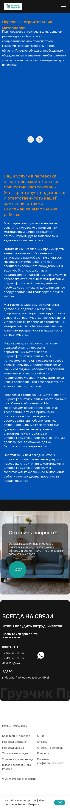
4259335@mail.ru (12, 663)
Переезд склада (13, 747)
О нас (40, 735)
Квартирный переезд (16, 735)
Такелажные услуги (15, 753)
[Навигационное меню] (63, 6)
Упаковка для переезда (17, 759)
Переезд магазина (14, 741)
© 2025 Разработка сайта (19, 778)
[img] (50, 655)
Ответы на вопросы (50, 747)
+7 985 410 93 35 (13, 652)
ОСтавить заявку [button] (17, 569)
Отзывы (42, 741)
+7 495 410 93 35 (13, 658)
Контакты (43, 753)
